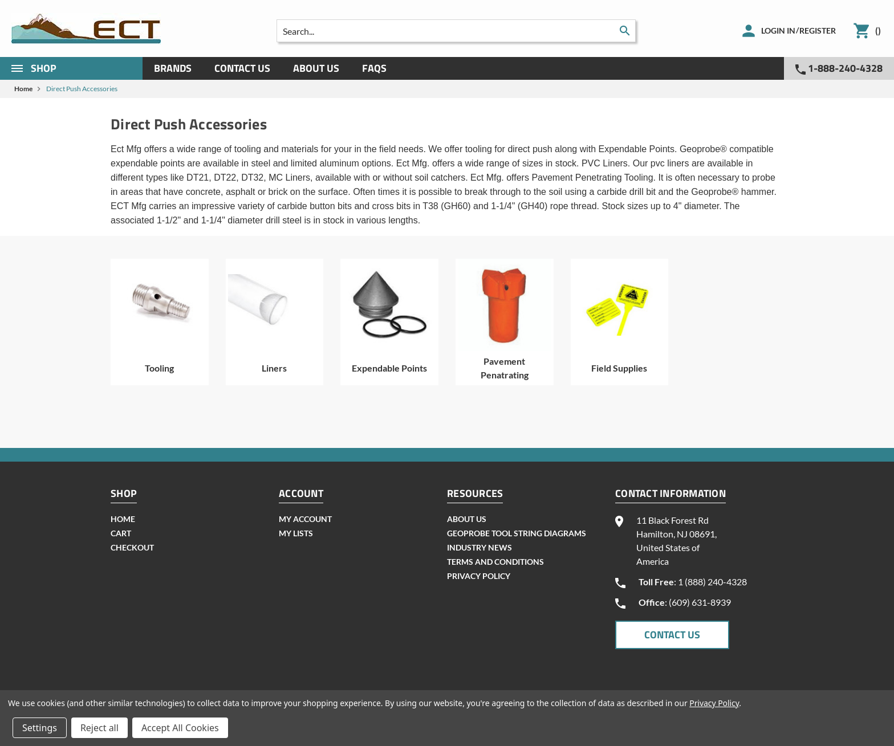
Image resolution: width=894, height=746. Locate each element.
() (878, 30)
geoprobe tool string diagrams (516, 533)
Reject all (99, 727)
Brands (173, 68)
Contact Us (242, 68)
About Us (316, 68)
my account (305, 519)
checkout (132, 547)
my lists (296, 533)
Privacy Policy (478, 576)
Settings (39, 727)
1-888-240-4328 (839, 68)
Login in (778, 30)
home (123, 519)
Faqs (374, 68)
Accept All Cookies (180, 727)
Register (817, 30)
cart (121, 533)
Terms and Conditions (495, 561)
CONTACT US (672, 634)
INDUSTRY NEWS (479, 547)
